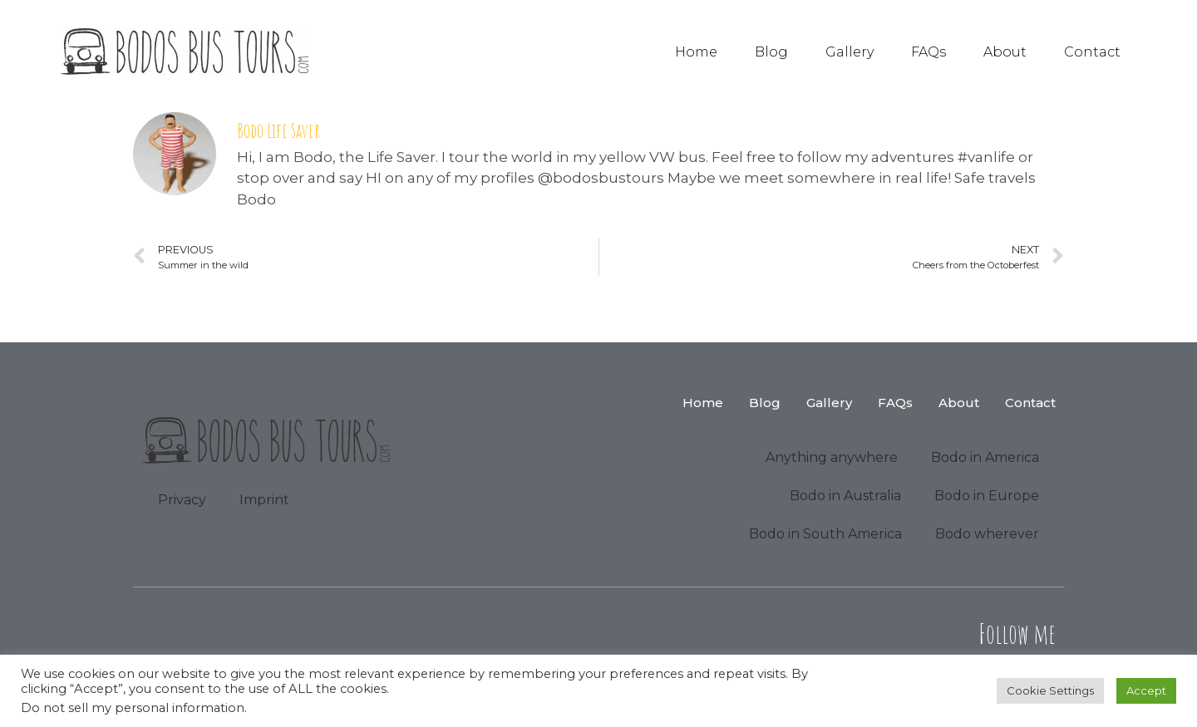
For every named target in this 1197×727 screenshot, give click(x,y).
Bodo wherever (987, 534)
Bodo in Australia (845, 495)
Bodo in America (985, 457)
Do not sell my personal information (132, 707)
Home (696, 52)
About (1005, 52)
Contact (1092, 52)
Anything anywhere (832, 457)
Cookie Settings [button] (1050, 690)
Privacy (182, 500)
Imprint (264, 500)
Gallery (849, 52)
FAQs (928, 52)
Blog (771, 52)
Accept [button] (1146, 690)
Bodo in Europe (986, 495)
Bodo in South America (825, 534)
